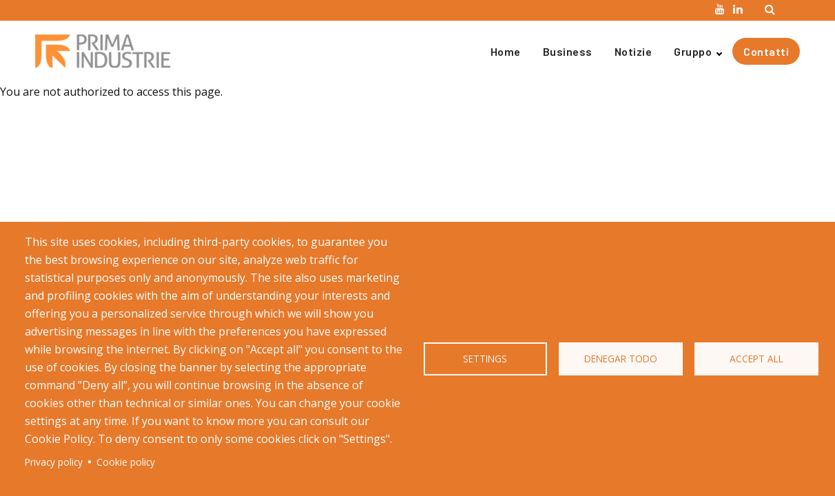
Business (567, 51)
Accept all (756, 358)
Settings (485, 358)
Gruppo (693, 51)
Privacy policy (54, 461)
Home (506, 51)
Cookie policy (125, 461)
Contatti (766, 51)
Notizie (633, 51)
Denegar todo (620, 358)
